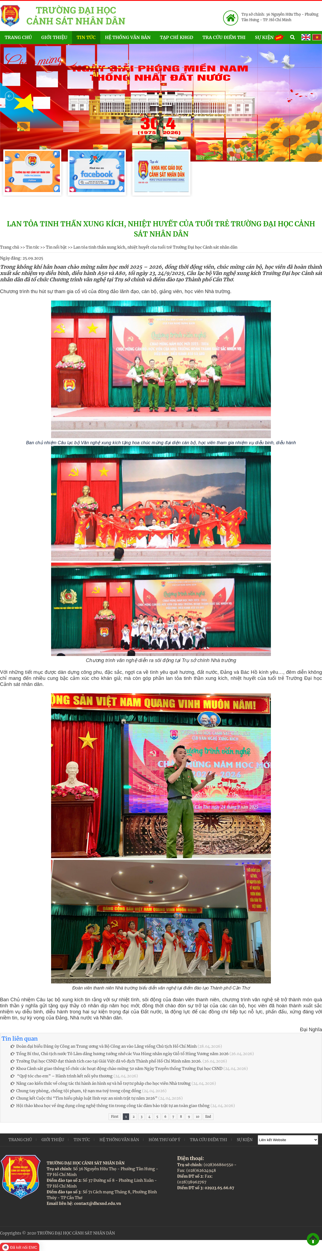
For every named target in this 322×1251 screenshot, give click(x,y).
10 (197, 1117)
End (208, 1117)
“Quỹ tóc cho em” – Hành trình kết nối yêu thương (62, 1076)
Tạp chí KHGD (176, 37)
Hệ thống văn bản (128, 37)
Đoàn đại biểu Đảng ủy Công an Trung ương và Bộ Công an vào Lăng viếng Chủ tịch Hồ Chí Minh (104, 1046)
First (114, 1117)
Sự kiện (270, 37)
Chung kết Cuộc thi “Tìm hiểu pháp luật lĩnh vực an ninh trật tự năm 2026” (84, 1098)
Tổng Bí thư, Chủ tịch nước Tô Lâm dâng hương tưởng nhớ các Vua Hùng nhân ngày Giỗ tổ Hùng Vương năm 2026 (120, 1053)
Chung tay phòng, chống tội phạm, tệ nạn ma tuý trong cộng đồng (76, 1090)
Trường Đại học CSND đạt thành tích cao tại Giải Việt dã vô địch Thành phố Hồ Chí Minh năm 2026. (106, 1061)
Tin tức (86, 37)
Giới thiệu (54, 37)
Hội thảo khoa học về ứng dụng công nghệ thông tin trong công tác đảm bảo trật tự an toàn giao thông (110, 1105)
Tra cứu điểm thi (224, 37)
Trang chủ (18, 37)
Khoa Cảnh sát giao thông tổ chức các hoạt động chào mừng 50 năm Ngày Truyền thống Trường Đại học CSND (117, 1068)
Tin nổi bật (56, 247)
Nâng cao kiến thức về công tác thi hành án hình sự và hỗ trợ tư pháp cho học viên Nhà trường (101, 1083)
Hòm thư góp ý (164, 1139)
